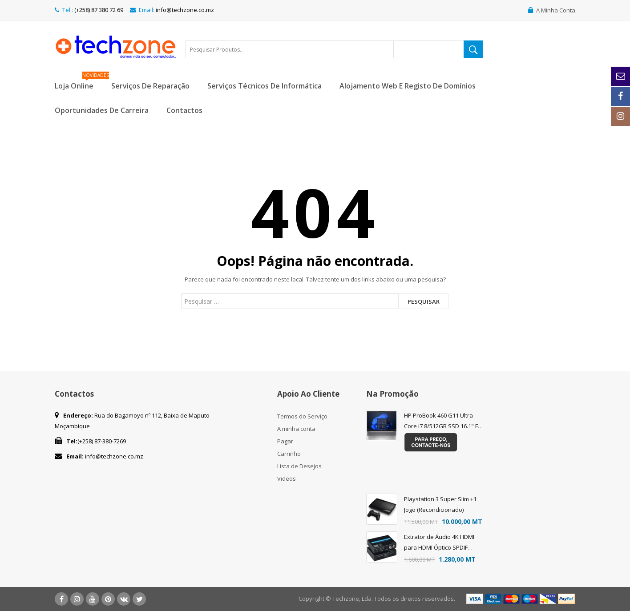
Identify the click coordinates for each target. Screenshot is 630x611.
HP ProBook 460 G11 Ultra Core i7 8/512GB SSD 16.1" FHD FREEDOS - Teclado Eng (445, 426)
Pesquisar (424, 301)
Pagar (285, 441)
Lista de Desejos (299, 466)
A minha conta (296, 429)
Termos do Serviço (302, 416)
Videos (286, 478)
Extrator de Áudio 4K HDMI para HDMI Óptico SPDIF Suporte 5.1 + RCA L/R (439, 547)
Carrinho (289, 454)
